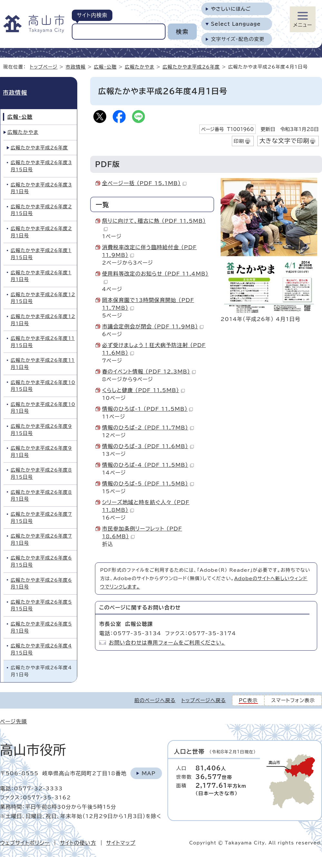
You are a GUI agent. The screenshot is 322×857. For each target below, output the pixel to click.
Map (149, 773)
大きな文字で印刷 (284, 141)
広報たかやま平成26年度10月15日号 (43, 386)
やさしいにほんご (231, 8)
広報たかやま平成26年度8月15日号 (41, 473)
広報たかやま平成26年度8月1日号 (41, 496)
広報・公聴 (105, 66)
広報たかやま (140, 66)
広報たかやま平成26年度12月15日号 (43, 298)
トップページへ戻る (203, 700)
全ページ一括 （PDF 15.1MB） (144, 183)
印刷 (239, 141)
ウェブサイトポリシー (25, 842)
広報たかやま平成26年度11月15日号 (43, 342)
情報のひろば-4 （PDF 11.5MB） (148, 464)
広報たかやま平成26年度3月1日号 (41, 188)
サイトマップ (121, 842)
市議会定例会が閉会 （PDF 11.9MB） (153, 326)
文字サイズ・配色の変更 (238, 39)
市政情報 (76, 66)
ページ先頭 (13, 721)
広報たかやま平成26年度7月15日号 (41, 517)
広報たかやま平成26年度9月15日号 (41, 430)
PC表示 (248, 700)
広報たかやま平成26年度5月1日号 (41, 627)
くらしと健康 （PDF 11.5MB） (143, 390)
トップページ (44, 66)
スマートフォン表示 (293, 700)
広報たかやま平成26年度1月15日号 (41, 254)
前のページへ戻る (154, 700)
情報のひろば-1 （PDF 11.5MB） (147, 408)
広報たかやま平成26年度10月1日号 (43, 408)
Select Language (236, 24)
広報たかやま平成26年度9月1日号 (41, 451)
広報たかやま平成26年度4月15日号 (41, 649)
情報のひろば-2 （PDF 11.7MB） (148, 427)
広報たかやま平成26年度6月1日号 (41, 583)
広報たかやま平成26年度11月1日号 (43, 364)
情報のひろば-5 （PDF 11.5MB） (148, 483)
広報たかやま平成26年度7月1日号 (41, 539)
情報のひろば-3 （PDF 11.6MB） (148, 446)
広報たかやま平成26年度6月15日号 (41, 561)
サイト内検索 (92, 15)
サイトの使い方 (78, 842)
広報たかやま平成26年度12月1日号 (43, 320)
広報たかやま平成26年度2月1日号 (41, 232)
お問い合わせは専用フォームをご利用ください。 (167, 642)
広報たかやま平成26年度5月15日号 (41, 605)
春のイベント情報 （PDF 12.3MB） (149, 371)
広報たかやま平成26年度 (191, 66)
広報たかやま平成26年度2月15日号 (41, 210)
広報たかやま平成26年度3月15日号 (41, 166)
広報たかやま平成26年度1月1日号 (41, 276)
